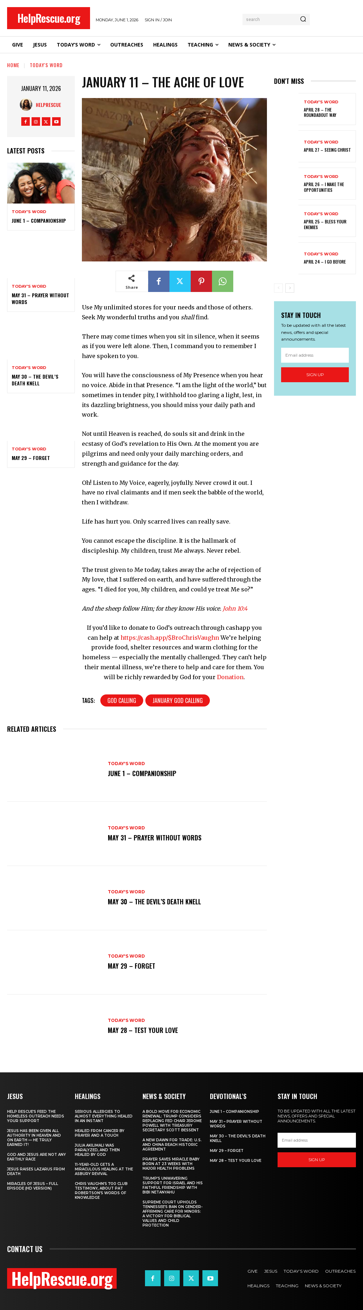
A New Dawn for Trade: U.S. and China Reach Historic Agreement (172, 1145)
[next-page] (289, 288)
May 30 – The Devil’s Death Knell (35, 379)
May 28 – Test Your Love (143, 1030)
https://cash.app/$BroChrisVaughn (170, 637)
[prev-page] (278, 288)
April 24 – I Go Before (325, 262)
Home (13, 65)
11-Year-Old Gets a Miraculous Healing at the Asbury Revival (104, 1169)
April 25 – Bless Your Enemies (325, 224)
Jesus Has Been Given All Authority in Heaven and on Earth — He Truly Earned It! (34, 1137)
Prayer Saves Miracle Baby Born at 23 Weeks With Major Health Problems (171, 1164)
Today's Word (46, 65)
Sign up (315, 374)
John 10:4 (235, 608)
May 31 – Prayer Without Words (40, 298)
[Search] (303, 19)
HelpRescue (48, 104)
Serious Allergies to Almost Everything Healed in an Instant (104, 1116)
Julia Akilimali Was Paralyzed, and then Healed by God (97, 1150)
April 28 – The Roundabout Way (320, 112)
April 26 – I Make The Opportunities (324, 187)
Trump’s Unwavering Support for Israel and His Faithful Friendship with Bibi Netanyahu (173, 1185)
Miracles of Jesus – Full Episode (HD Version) (32, 1186)
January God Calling (177, 700)
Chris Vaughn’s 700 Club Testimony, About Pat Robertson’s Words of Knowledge (101, 1190)
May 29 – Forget (31, 457)
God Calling (121, 700)
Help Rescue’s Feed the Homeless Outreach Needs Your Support (35, 1116)
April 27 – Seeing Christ (327, 150)
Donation (230, 677)
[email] (315, 355)
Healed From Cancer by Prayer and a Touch (99, 1133)
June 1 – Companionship (39, 220)
